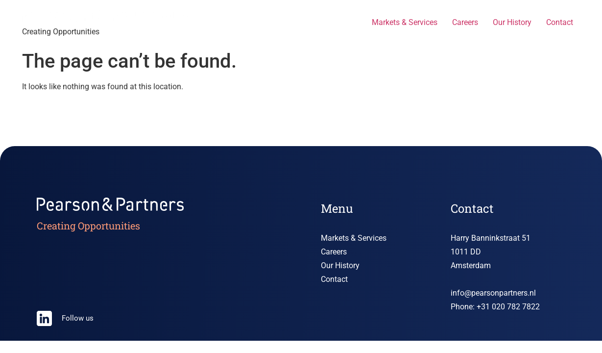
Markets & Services (404, 22)
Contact (559, 22)
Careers (465, 22)
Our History (512, 22)
